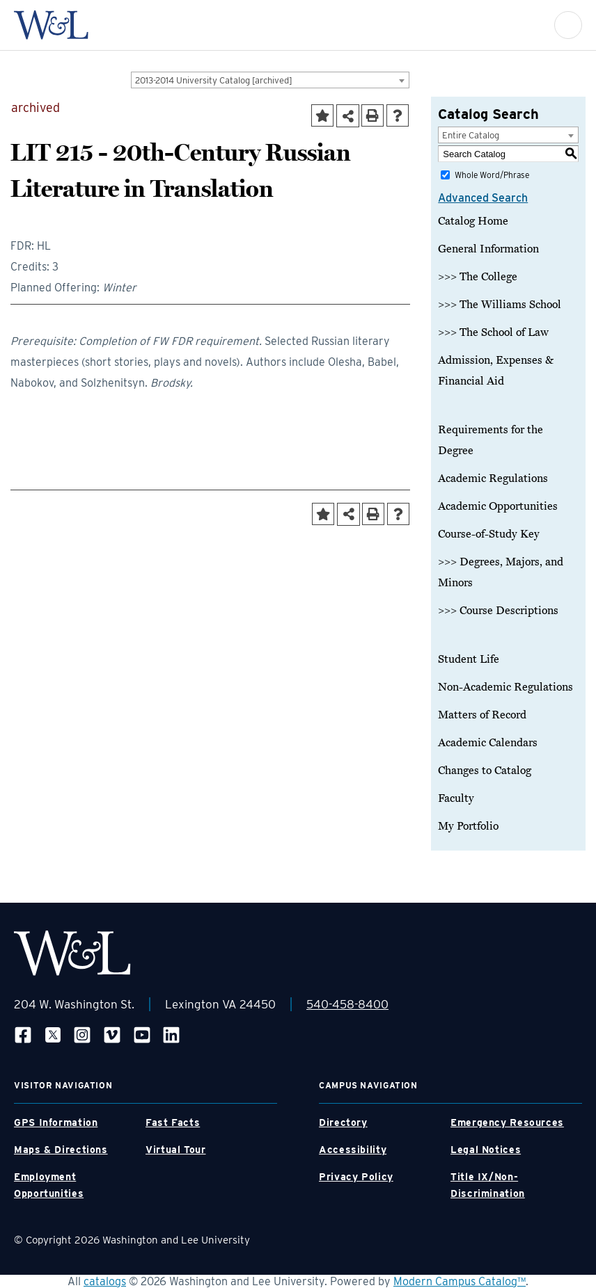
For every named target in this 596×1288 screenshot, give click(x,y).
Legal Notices (485, 1149)
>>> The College (477, 277)
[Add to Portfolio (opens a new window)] (322, 115)
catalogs (105, 1281)
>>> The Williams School (499, 305)
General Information (488, 249)
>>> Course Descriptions (498, 611)
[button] (568, 25)
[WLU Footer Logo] (72, 953)
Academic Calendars (488, 743)
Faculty (456, 798)
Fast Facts (173, 1122)
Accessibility (352, 1149)
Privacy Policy (356, 1176)
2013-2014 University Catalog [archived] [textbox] (213, 80)
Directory (343, 1122)
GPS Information (55, 1122)
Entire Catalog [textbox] (470, 135)
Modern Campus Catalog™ (459, 1281)
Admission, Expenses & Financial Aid (496, 370)
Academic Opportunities (498, 506)
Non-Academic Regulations (505, 687)
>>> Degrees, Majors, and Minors (500, 572)
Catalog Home (473, 221)
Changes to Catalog (484, 771)
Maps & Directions (61, 1149)
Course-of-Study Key (489, 534)
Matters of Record (482, 715)
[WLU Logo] (51, 25)
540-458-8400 (347, 1004)
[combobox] (270, 80)
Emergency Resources (507, 1122)
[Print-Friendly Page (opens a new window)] (372, 115)
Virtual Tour (176, 1149)
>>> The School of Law (493, 332)
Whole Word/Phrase (492, 175)
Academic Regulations (493, 478)
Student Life (468, 659)
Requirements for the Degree (490, 440)
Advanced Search (483, 197)
